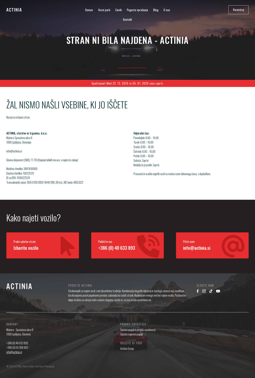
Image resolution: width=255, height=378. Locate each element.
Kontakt (127, 19)
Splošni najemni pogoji (131, 334)
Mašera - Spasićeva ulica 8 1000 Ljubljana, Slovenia (19, 332)
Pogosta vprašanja (137, 10)
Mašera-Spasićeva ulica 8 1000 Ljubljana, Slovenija (19, 143)
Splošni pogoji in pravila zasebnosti (137, 330)
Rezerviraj (238, 10)
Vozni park (104, 10)
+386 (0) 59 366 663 (17, 347)
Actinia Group (127, 348)
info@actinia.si (14, 155)
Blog (155, 10)
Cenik (118, 10)
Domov (89, 10)
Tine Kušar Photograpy (44, 366)
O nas (166, 10)
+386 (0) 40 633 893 (17, 343)
